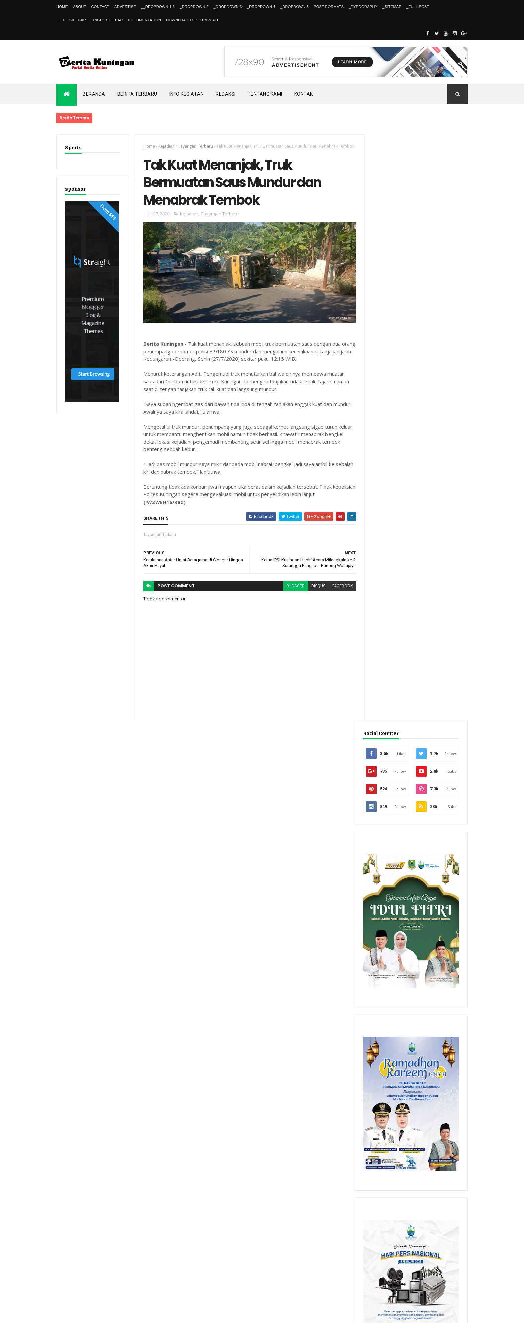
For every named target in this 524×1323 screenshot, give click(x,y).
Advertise (125, 7)
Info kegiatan (186, 94)
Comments (442, 1107)
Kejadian (165, 146)
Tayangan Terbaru (194, 146)
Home (62, 7)
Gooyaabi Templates (152, 1313)
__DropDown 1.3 (158, 7)
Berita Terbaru (137, 94)
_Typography (363, 7)
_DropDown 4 (261, 7)
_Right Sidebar (107, 20)
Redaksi (226, 94)
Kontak (303, 94)
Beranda (94, 94)
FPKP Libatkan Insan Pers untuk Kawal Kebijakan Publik (429, 1039)
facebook (338, 593)
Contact (100, 7)
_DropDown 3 (228, 7)
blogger (292, 593)
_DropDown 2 (194, 7)
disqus (314, 593)
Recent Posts (392, 1107)
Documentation (144, 20)
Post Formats (329, 7)
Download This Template (192, 20)
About (79, 7)
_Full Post (417, 7)
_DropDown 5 (294, 7)
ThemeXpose (91, 1313)
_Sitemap (391, 7)
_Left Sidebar (71, 20)
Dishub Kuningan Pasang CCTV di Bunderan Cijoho (424, 1010)
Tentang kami (265, 94)
